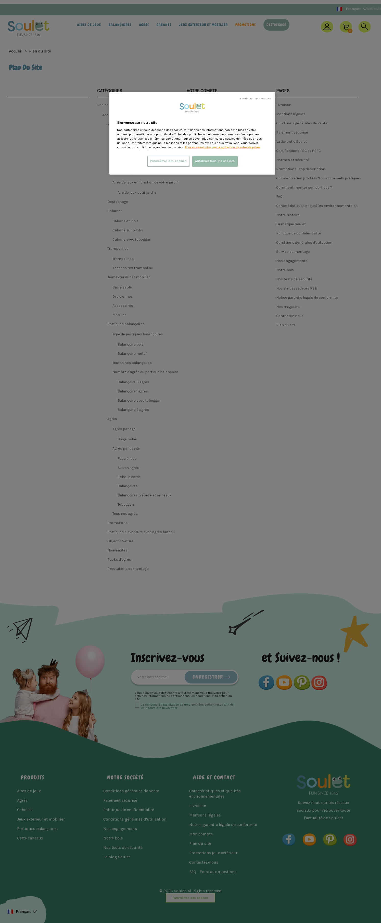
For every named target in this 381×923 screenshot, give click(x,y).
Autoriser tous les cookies (215, 161)
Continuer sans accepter (255, 98)
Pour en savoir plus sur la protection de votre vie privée (222, 147)
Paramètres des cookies (168, 161)
